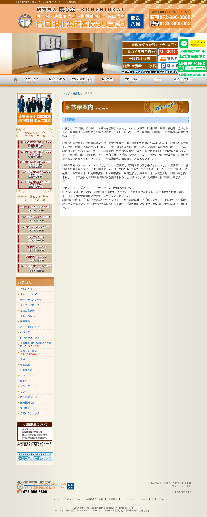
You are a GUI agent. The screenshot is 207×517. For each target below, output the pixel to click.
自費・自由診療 (29, 352)
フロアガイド (27, 375)
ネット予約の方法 (29, 327)
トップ (66, 93)
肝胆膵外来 (26, 370)
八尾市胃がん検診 (29, 413)
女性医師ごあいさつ (31, 299)
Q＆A (23, 381)
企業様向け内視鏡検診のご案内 (35, 344)
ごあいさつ (26, 289)
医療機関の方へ (28, 402)
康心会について (28, 294)
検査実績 (25, 364)
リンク (23, 391)
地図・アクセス (28, 386)
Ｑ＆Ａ (144, 499)
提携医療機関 (27, 310)
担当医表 (25, 332)
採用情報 (25, 408)
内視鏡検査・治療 (29, 337)
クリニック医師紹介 (31, 305)
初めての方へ (27, 316)
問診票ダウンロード (31, 397)
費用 (22, 359)
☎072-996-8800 (183, 492)
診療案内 (77, 93)
